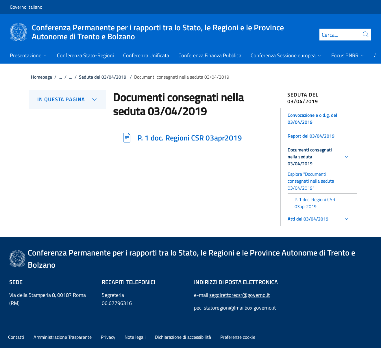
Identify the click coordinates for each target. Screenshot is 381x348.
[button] (319, 118)
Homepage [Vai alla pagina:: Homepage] (41, 76)
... (60, 76)
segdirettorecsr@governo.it (239, 295)
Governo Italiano (26, 6)
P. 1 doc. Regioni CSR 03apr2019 (189, 137)
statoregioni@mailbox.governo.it (240, 308)
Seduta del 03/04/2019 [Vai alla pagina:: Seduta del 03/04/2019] (103, 76)
